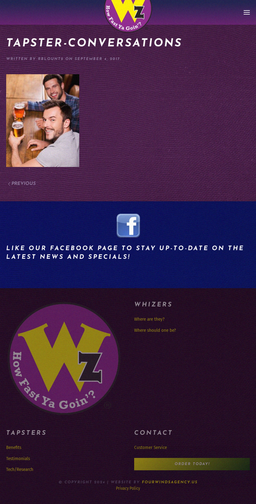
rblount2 (51, 59)
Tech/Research (19, 469)
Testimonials (18, 458)
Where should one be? (155, 330)
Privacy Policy (128, 488)
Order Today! (192, 464)
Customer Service (150, 447)
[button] (247, 12)
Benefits (13, 447)
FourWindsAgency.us (170, 482)
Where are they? (149, 319)
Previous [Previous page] (22, 184)
